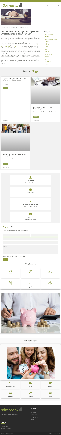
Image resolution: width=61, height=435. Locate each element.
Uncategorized (48, 61)
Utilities (46, 63)
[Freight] (30, 383)
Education (47, 36)
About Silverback (34, 414)
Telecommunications (49, 58)
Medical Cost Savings (35, 417)
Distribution (50, 276)
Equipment (47, 38)
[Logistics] (30, 283)
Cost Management (49, 34)
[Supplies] (10, 393)
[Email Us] (30, 214)
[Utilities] (30, 393)
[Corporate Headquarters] (30, 201)
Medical (46, 49)
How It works (33, 412)
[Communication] (10, 383)
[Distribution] (50, 272)
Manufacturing (48, 48)
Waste (46, 64)
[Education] (11, 283)
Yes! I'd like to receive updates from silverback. (14, 256)
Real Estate (47, 53)
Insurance (25, 27)
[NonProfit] (50, 283)
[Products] (50, 383)
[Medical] (30, 272)
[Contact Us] (30, 189)
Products (50, 386)
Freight (46, 43)
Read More (36, 116)
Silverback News (48, 54)
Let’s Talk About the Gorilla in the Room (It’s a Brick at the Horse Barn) (15, 79)
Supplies (47, 56)
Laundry (46, 46)
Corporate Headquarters (30, 204)
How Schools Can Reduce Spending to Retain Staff (14, 155)
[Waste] (50, 393)
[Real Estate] (10, 272)
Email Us (30, 217)
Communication (10, 386)
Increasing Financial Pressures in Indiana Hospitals (43, 108)
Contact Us (30, 192)
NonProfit (50, 287)
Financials (47, 41)
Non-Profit (47, 51)
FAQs (50, 0)
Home (58, 0)
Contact (54, 0)
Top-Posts (47, 59)
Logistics (30, 287)
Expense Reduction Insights (17, 27)
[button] (58, 5)
